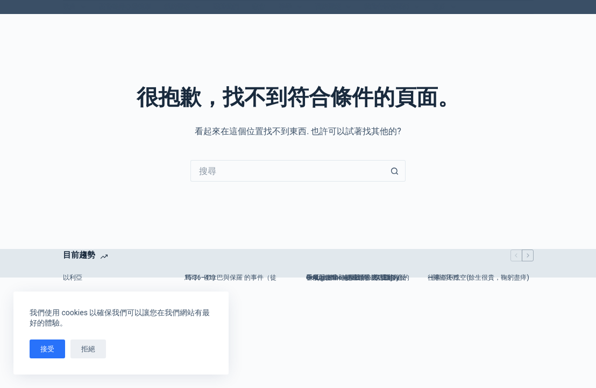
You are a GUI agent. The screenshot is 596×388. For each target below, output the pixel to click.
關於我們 (226, 6)
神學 (292, 7)
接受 (47, 349)
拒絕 (88, 349)
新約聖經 (184, 7)
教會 (258, 6)
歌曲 (76, 7)
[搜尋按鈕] (395, 171)
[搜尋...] (287, 171)
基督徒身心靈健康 (125, 6)
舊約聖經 (335, 7)
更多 (445, 7)
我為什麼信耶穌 (393, 7)
